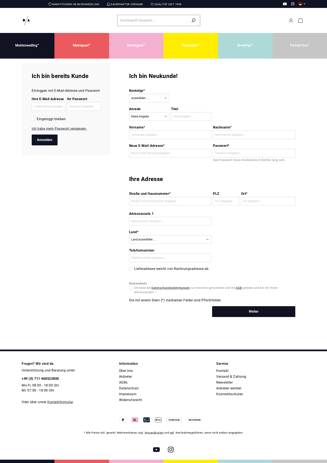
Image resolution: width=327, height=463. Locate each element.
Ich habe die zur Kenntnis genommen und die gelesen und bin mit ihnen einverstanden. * (206, 290)
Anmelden (44, 140)
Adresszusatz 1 (141, 214)
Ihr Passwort (77, 99)
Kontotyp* (137, 91)
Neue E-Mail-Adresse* (147, 146)
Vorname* (137, 127)
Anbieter (125, 377)
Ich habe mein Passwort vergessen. (59, 129)
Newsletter (224, 382)
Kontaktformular (60, 402)
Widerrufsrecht (130, 400)
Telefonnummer (142, 250)
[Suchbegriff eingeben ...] (153, 20)
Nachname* (222, 127)
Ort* (244, 194)
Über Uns (126, 371)
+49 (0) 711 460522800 (40, 379)
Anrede (135, 109)
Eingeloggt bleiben (51, 119)
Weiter (254, 311)
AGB (239, 287)
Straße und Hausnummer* (150, 194)
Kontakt (222, 371)
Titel (174, 109)
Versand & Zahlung (231, 377)
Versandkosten (154, 432)
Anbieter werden (228, 388)
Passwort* (221, 146)
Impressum (128, 394)
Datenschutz (129, 388)
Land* (134, 232)
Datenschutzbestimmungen (170, 287)
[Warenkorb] (300, 20)
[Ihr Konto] (291, 20)
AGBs (123, 382)
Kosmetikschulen (229, 394)
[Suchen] (194, 20)
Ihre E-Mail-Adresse (48, 99)
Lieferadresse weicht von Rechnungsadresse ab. (172, 269)
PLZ (216, 194)
